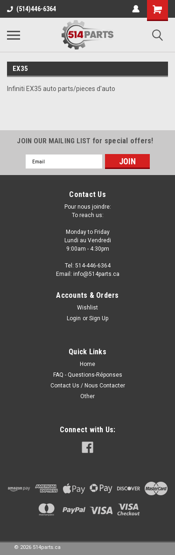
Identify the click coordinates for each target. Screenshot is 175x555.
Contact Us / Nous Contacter (87, 385)
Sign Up (98, 318)
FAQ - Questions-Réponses (87, 375)
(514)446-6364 (31, 9)
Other (87, 396)
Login (74, 318)
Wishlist (87, 307)
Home (87, 364)
